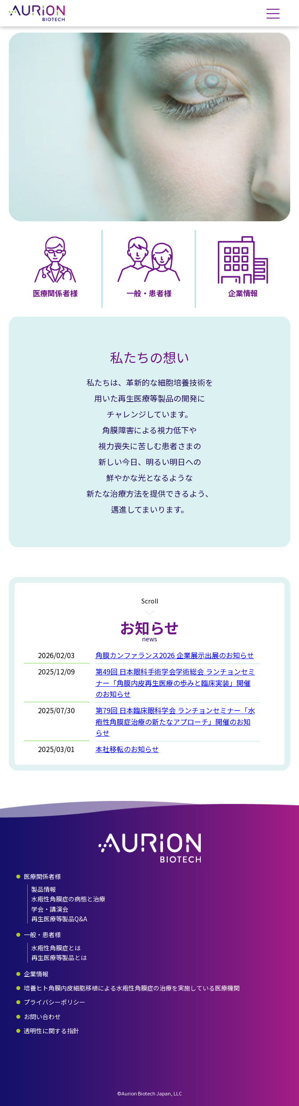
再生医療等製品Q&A (59, 918)
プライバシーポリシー (54, 1002)
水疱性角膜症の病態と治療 (68, 898)
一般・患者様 (148, 292)
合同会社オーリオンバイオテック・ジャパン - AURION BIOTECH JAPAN (37, 13)
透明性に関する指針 (51, 1030)
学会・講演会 (49, 909)
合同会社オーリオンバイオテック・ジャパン (149, 848)
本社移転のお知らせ (127, 749)
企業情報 (243, 292)
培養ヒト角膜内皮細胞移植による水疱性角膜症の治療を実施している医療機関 (132, 987)
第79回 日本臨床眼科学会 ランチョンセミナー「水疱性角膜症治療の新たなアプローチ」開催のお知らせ (175, 721)
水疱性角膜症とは (56, 947)
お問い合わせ (42, 1016)
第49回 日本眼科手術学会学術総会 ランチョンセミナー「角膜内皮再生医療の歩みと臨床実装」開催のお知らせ (175, 682)
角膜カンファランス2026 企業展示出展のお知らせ (175, 655)
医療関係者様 (55, 292)
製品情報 (43, 889)
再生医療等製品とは (59, 957)
